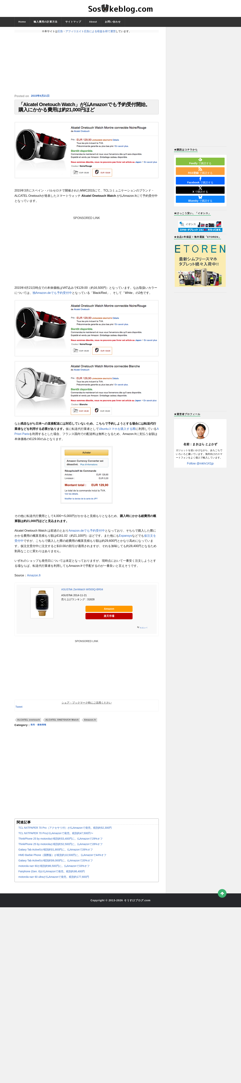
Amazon (109, 613)
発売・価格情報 (40, 729)
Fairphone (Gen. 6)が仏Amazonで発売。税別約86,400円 (51, 876)
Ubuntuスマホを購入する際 (117, 433)
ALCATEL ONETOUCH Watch (62, 724)
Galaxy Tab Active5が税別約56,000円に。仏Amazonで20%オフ (55, 865)
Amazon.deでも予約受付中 (87, 535)
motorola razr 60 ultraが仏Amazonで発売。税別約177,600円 (53, 881)
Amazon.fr (34, 580)
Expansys (125, 540)
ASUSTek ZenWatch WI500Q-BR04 (82, 594)
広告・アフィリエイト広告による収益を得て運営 (87, 31)
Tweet (18, 711)
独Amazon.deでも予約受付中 (52, 297)
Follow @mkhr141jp (200, 463)
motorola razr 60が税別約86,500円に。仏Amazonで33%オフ (54, 870)
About (93, 21)
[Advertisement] (86, 63)
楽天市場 (109, 620)
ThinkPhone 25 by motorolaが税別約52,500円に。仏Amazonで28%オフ (60, 848)
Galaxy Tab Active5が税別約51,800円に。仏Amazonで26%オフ (55, 854)
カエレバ (143, 632)
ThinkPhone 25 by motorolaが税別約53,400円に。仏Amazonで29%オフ (60, 843)
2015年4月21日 (41, 96)
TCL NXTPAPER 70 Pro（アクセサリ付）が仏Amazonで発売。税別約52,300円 (65, 832)
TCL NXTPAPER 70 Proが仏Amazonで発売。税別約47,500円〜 (55, 837)
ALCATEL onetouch (28, 724)
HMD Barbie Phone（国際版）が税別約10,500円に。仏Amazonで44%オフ (62, 859)
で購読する (200, 161)
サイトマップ (73, 21)
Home (22, 21)
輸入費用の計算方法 (45, 21)
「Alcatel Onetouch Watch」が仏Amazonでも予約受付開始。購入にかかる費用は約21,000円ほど (84, 109)
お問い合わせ (113, 21)
